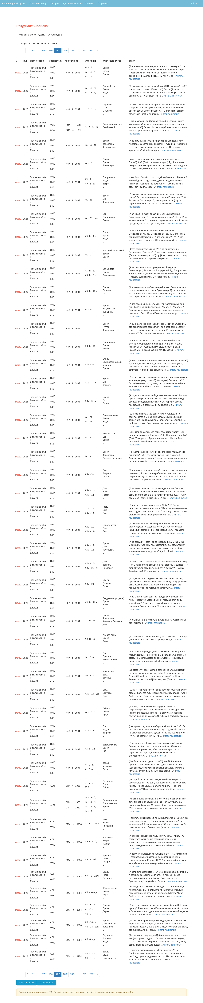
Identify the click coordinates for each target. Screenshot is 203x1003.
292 (92, 50)
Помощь (89, 3)
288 (65, 50)
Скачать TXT (46, 982)
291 (84, 50)
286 (51, 50)
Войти (193, 3)
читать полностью (173, 96)
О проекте (103, 3)
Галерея (54, 3)
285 (43, 50)
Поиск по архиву (37, 3)
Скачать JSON (26, 982)
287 (58, 50)
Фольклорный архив (13, 3)
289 (72, 50)
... (37, 50)
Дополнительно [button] (72, 3)
